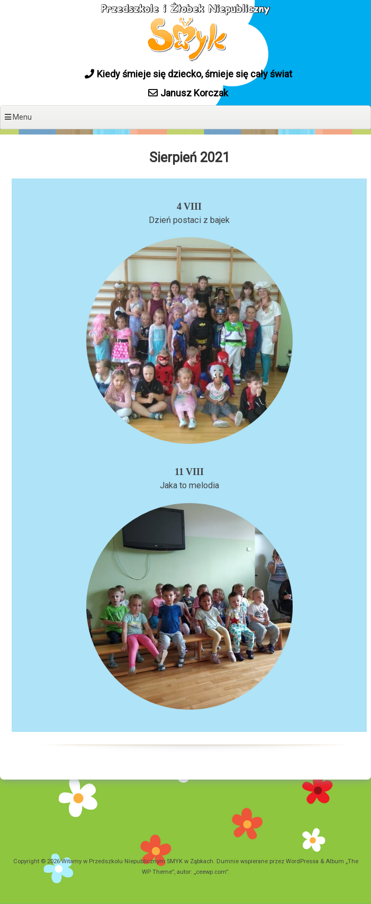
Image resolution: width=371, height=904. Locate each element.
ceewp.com (211, 872)
